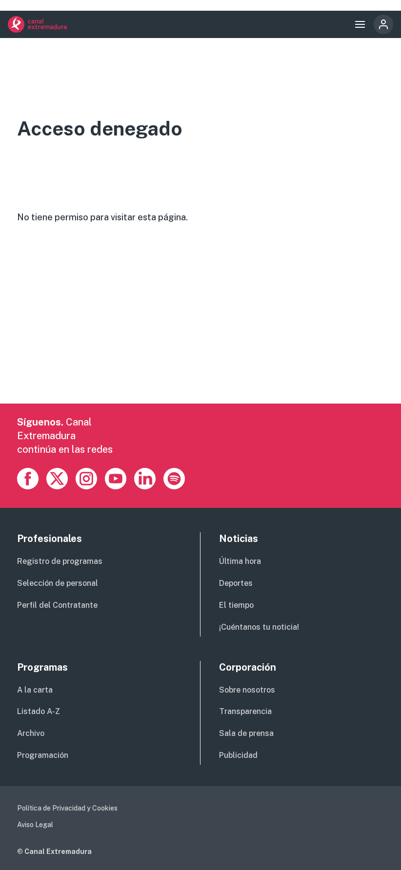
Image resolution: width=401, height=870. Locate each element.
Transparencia (245, 711)
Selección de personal (57, 583)
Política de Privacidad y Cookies (67, 808)
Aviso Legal (35, 825)
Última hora (240, 561)
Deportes (236, 583)
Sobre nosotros (247, 690)
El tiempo (236, 605)
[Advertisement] (200, 335)
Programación (42, 755)
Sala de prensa (246, 733)
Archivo (30, 733)
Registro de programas (59, 561)
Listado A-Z (38, 711)
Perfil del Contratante (57, 605)
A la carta (35, 690)
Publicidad (238, 755)
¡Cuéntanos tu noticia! (259, 627)
